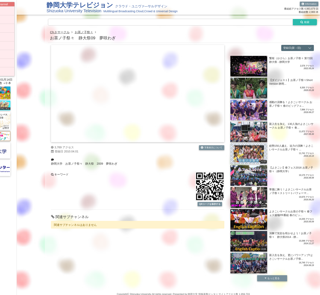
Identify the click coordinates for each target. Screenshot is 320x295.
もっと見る (272, 278)
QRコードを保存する (209, 206)
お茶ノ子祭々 (86, 32)
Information (308, 4)
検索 (304, 22)
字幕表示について (210, 148)
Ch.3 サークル (60, 32)
